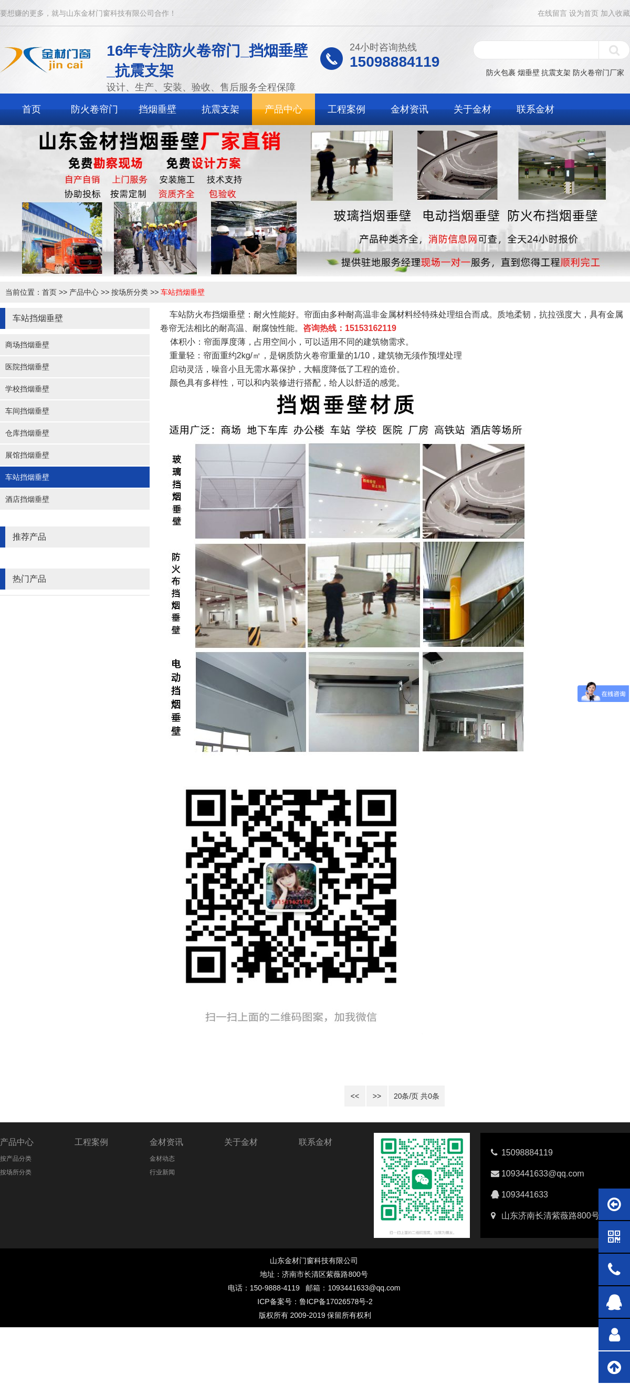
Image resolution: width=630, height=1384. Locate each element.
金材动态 (162, 1158)
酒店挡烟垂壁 (27, 499)
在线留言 (552, 13)
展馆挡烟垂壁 (27, 455)
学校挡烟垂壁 (27, 389)
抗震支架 (556, 72)
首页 (31, 109)
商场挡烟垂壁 (27, 344)
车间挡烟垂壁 (27, 411)
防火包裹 (501, 72)
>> (377, 1096)
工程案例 (346, 109)
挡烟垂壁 (157, 109)
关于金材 (472, 109)
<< (355, 1096)
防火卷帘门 (94, 109)
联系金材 (535, 109)
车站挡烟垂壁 (183, 292)
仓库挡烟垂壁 (27, 433)
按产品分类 (16, 1158)
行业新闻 (162, 1172)
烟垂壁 (529, 72)
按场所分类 (129, 292)
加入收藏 (615, 13)
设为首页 (583, 13)
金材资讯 (409, 109)
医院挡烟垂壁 (27, 367)
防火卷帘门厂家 (598, 72)
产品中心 (283, 109)
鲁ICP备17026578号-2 (336, 1301)
